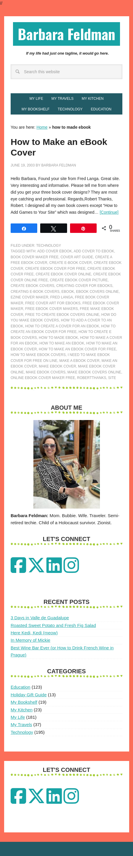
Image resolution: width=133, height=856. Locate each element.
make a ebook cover (79, 361)
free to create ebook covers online (62, 315)
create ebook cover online (63, 274)
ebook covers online (97, 292)
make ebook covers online (94, 372)
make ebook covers (45, 372)
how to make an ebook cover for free (77, 349)
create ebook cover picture (79, 280)
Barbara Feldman (66, 33)
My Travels (21, 724)
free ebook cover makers (51, 309)
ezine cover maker (29, 297)
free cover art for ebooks (52, 303)
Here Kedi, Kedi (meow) (34, 632)
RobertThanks (91, 378)
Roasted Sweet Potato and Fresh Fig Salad (53, 625)
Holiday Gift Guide (29, 694)
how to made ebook (58, 338)
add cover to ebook (94, 251)
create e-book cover (70, 263)
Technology (48, 246)
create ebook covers (32, 286)
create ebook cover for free (55, 269)
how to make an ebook (61, 343)
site (112, 378)
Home (41, 127)
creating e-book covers (35, 292)
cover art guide (77, 257)
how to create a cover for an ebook (62, 326)
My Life (18, 717)
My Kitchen (22, 709)
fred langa (61, 297)
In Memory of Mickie (30, 640)
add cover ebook (54, 251)
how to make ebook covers (38, 355)
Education (20, 687)
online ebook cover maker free (43, 378)
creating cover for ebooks (84, 286)
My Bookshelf (24, 702)
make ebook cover (57, 366)
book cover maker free (35, 257)
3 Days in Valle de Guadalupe (40, 617)
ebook (67, 292)
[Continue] (109, 212)
